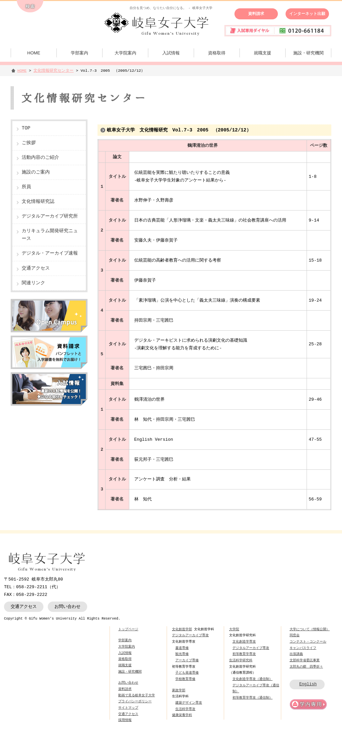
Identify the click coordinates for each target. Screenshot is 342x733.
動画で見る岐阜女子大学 (136, 695)
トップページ (128, 629)
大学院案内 (125, 52)
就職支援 (262, 52)
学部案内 (79, 52)
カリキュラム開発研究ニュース (50, 235)
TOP (26, 128)
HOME (33, 52)
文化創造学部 (182, 629)
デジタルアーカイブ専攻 (190, 635)
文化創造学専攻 (244, 641)
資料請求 (256, 13)
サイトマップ (128, 707)
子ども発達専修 (187, 672)
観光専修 (182, 654)
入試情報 (171, 52)
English (308, 684)
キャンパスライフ (303, 648)
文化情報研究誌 (38, 202)
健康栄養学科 (182, 715)
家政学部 (178, 690)
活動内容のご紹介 (40, 157)
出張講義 (296, 654)
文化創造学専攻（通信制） (252, 679)
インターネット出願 (307, 13)
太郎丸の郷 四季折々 (306, 666)
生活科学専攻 (185, 709)
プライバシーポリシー (135, 701)
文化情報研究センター (53, 70)
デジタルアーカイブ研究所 (50, 216)
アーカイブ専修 (187, 660)
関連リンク (33, 283)
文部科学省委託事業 (305, 660)
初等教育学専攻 (244, 654)
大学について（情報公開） (310, 629)
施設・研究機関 (308, 52)
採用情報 (125, 720)
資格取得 (216, 52)
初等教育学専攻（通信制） (252, 697)
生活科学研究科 (240, 660)
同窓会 (295, 635)
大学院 (234, 629)
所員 (26, 187)
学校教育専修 (185, 679)
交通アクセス (36, 268)
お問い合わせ (67, 607)
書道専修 (182, 648)
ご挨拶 (29, 143)
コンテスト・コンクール (308, 641)
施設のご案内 (36, 172)
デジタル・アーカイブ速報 (50, 253)
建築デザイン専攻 (188, 702)
